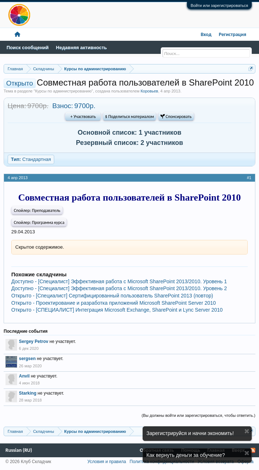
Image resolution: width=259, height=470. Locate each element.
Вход (206, 34)
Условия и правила (106, 461)
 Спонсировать (176, 116)
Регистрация (232, 34)
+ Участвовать (83, 116)
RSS (252, 450)
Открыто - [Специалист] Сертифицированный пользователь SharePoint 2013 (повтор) (112, 296)
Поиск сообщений (28, 47)
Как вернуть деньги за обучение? (186, 455)
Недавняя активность (81, 47)
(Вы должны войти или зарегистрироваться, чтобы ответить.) (198, 415)
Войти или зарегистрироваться (219, 5)
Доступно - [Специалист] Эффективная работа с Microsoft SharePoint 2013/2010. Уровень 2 (119, 288)
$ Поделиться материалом (129, 116)
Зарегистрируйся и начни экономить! (190, 433)
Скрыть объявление (247, 431)
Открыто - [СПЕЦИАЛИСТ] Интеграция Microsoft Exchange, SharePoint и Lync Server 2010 (117, 310)
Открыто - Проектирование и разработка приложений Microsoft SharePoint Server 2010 (113, 303)
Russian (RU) (18, 450)
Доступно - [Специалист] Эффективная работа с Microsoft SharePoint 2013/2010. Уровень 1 (119, 281)
